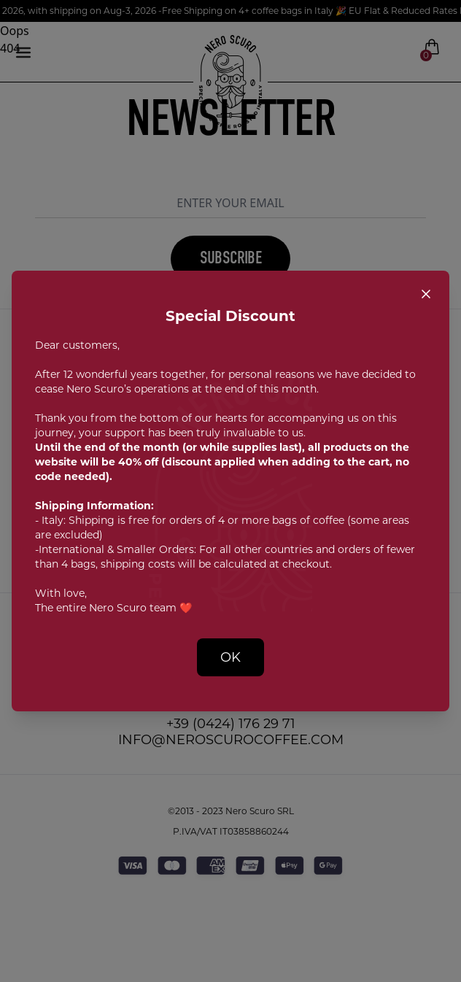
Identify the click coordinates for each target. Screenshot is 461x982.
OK (230, 657)
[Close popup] (426, 294)
